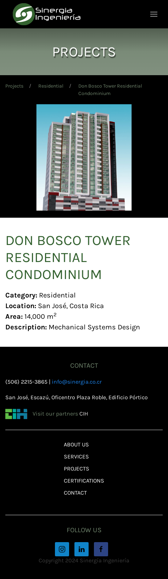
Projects (14, 86)
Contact (75, 492)
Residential (50, 86)
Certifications (84, 480)
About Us (76, 444)
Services (76, 456)
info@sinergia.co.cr (77, 381)
